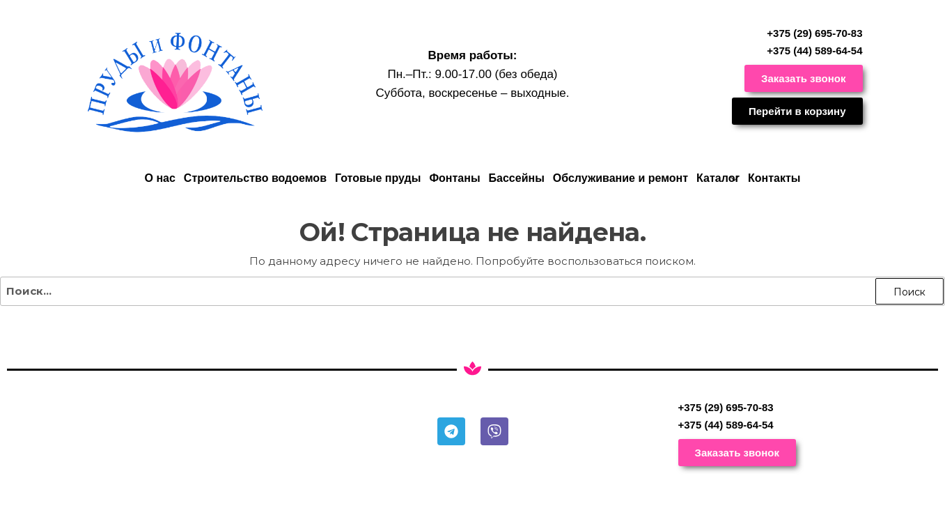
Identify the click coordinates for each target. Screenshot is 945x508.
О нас (159, 178)
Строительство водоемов (255, 178)
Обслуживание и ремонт (620, 178)
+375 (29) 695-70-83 (814, 33)
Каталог (718, 178)
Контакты (774, 178)
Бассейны (517, 178)
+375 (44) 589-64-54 (814, 50)
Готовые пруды (378, 178)
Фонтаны (454, 178)
